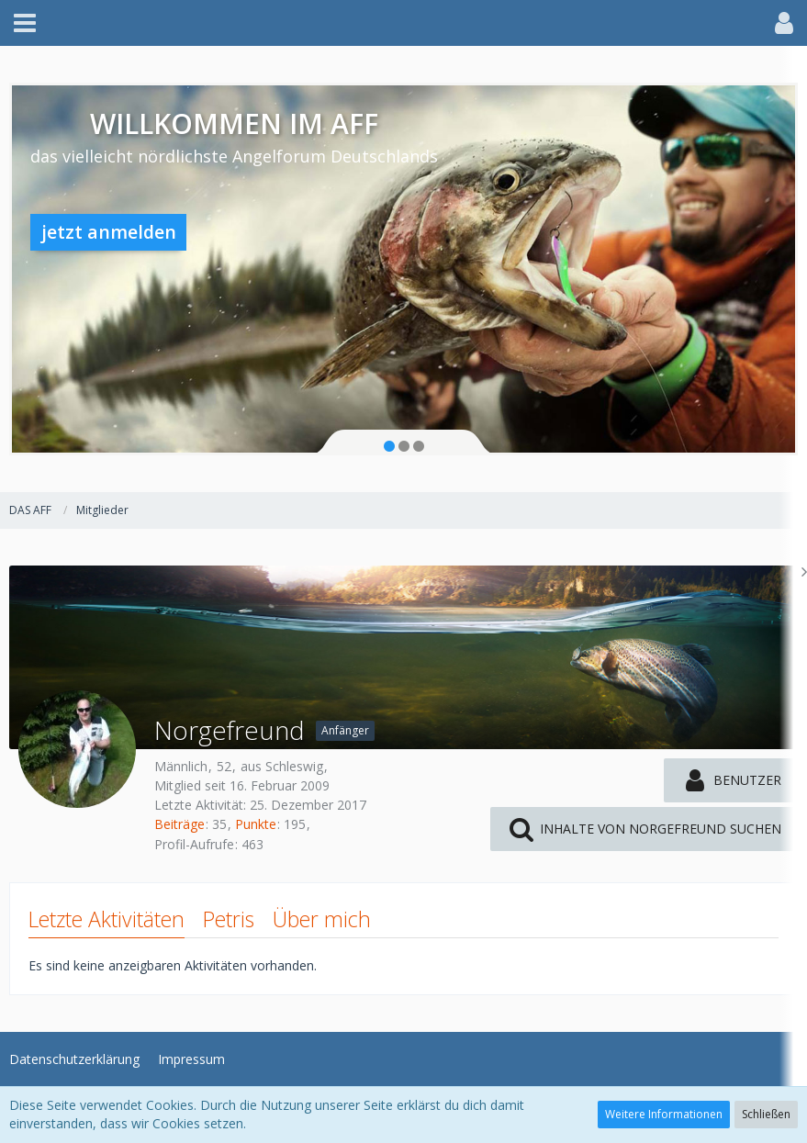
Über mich (322, 919)
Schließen (766, 1114)
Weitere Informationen (664, 1114)
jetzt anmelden (108, 231)
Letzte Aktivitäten (106, 919)
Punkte (255, 824)
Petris (228, 919)
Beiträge (179, 824)
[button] (24, 23)
